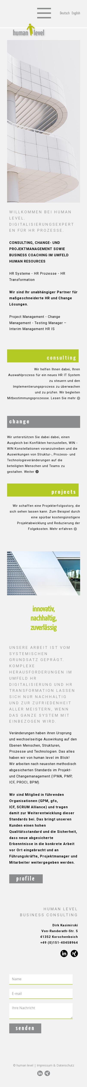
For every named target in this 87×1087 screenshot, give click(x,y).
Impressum (44, 1065)
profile (25, 879)
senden (25, 1028)
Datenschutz (65, 1065)
